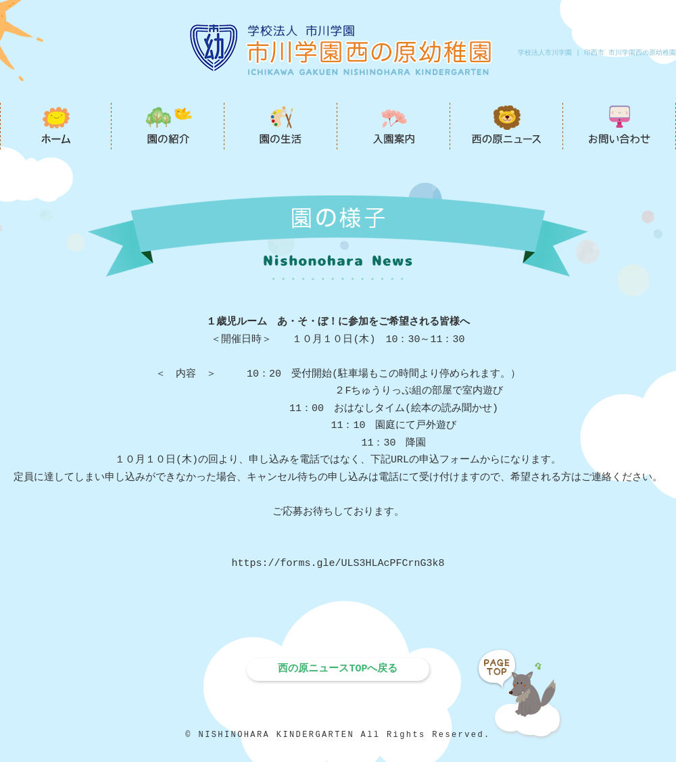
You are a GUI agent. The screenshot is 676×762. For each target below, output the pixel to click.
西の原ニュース (506, 126)
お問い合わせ (619, 126)
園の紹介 (168, 126)
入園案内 (393, 126)
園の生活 (280, 126)
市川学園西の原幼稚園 (56, 126)
